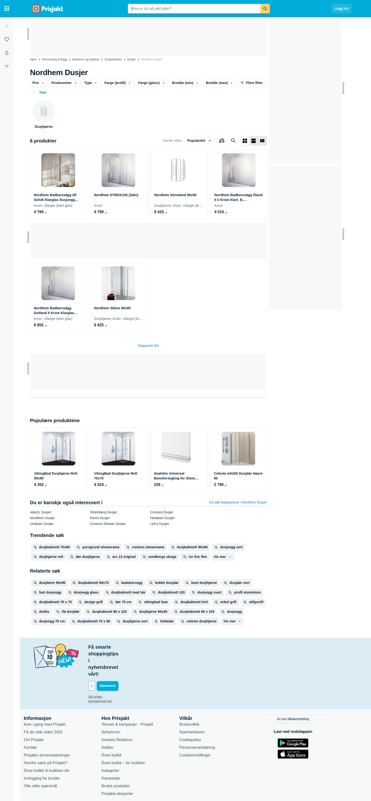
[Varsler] (7, 53)
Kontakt (39, 720)
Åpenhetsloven (201, 705)
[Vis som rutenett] (245, 140)
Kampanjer (120, 751)
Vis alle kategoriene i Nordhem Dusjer (238, 502)
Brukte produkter (125, 758)
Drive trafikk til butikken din (56, 743)
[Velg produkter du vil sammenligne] (222, 141)
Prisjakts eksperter (127, 766)
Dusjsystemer (113, 59)
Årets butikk (121, 728)
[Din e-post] (130, 659)
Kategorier (120, 743)
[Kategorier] (6, 8)
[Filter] (7, 66)
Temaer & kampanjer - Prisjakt (136, 697)
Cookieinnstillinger (204, 728)
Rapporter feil (148, 346)
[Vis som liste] (253, 140)
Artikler (117, 720)
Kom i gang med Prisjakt (54, 697)
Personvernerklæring (206, 720)
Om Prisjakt (43, 712)
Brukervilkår (199, 697)
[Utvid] (7, 26)
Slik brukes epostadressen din (117, 670)
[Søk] (265, 8)
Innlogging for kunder (51, 751)
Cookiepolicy (199, 712)
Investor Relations (126, 712)
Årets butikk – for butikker (132, 735)
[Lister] (7, 39)
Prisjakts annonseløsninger (56, 728)
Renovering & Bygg (54, 59)
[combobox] (194, 8)
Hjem (33, 59)
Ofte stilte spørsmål (49, 758)
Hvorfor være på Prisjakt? (55, 735)
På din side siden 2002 (52, 705)
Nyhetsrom (120, 705)
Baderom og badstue (85, 59)
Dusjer (131, 59)
